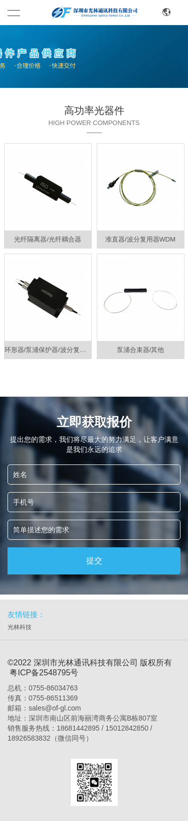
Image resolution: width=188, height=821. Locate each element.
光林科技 (20, 627)
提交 (94, 560)
